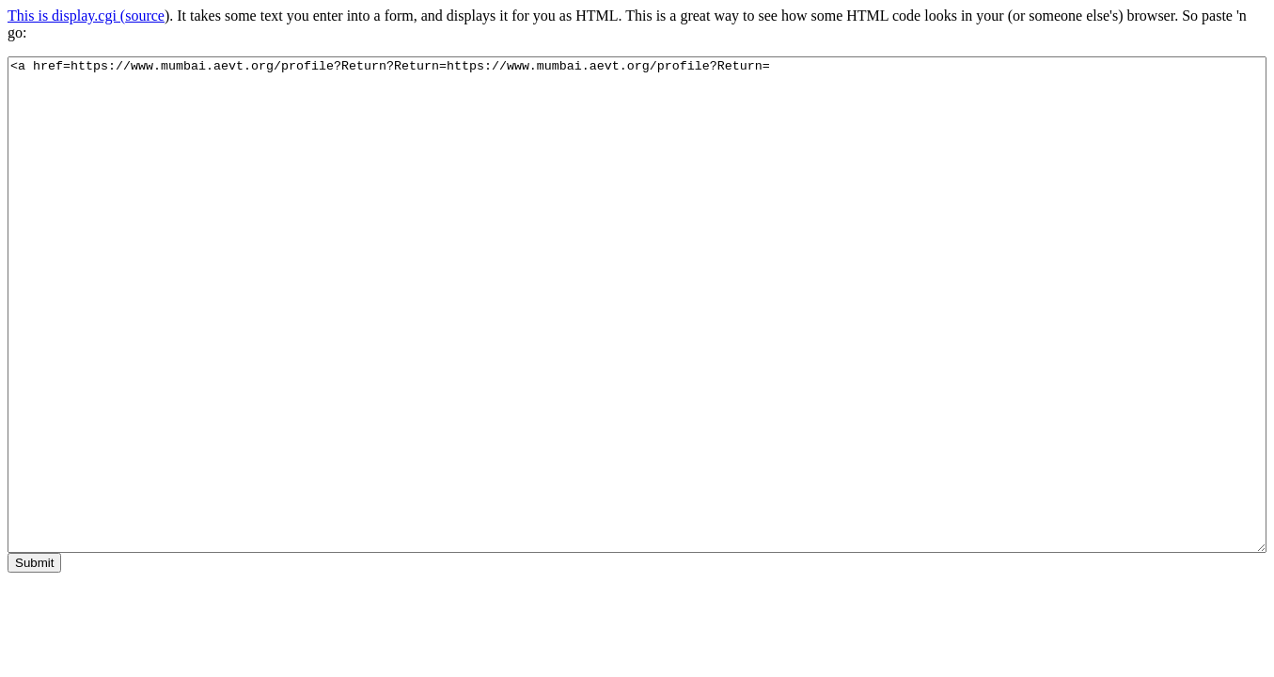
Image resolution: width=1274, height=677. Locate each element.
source (145, 16)
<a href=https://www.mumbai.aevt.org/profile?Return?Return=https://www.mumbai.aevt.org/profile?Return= (637, 304)
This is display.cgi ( (66, 16)
